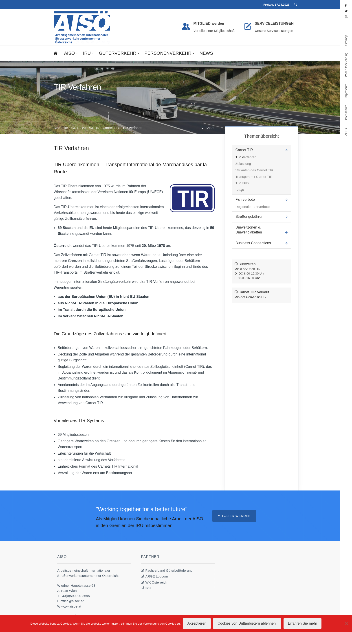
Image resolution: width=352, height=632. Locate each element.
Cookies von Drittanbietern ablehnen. (247, 623)
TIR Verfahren (245, 157)
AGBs (346, 132)
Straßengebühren (249, 216)
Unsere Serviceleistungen (274, 31)
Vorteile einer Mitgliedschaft (213, 31)
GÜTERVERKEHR (85, 128)
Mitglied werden (234, 516)
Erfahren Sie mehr (302, 623)
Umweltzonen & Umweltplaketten (248, 229)
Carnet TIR (111, 128)
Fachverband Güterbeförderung (169, 570)
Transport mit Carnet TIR (254, 177)
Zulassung (243, 164)
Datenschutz (346, 113)
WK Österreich (156, 582)
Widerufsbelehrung (346, 64)
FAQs (239, 190)
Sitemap (346, 40)
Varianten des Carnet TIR (254, 170)
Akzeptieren (197, 623)
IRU (148, 588)
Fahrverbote (245, 199)
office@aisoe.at (72, 601)
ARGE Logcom (156, 576)
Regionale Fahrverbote (252, 207)
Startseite (61, 128)
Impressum (346, 91)
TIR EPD (242, 183)
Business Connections (253, 243)
